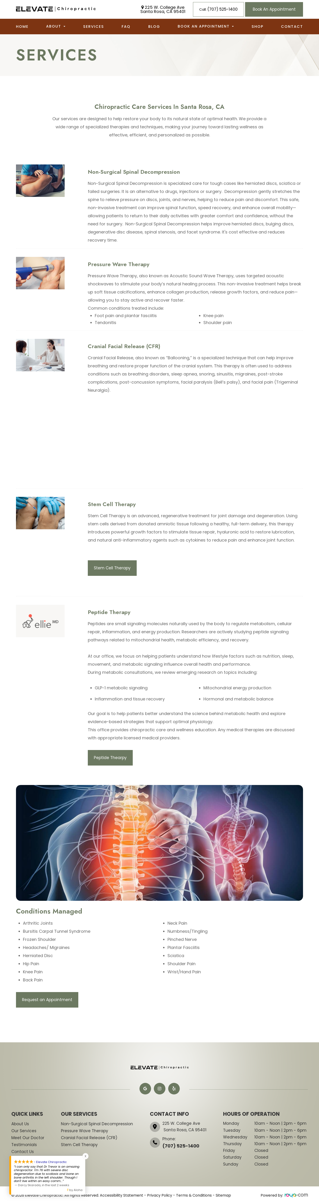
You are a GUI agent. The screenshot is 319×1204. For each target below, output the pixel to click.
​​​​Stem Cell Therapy (79, 1144)
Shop (257, 26)
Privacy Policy (159, 1195)
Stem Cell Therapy (113, 568)
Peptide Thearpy (111, 758)
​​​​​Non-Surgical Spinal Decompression (97, 1124)
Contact (292, 26)
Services (93, 26)
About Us (20, 1124)
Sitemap (223, 1195)
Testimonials (24, 1144)
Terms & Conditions (194, 1195)
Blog (154, 26)
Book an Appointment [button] (206, 26)
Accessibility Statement (121, 1195)
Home (22, 26)
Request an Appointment (48, 1000)
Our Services (23, 1131)
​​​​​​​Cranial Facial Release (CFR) (89, 1138)
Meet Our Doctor (27, 1138)
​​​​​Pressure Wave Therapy (84, 1131)
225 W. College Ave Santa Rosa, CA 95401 (162, 9)
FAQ (126, 26)
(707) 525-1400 (180, 1146)
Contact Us (22, 1151)
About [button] (55, 26)
